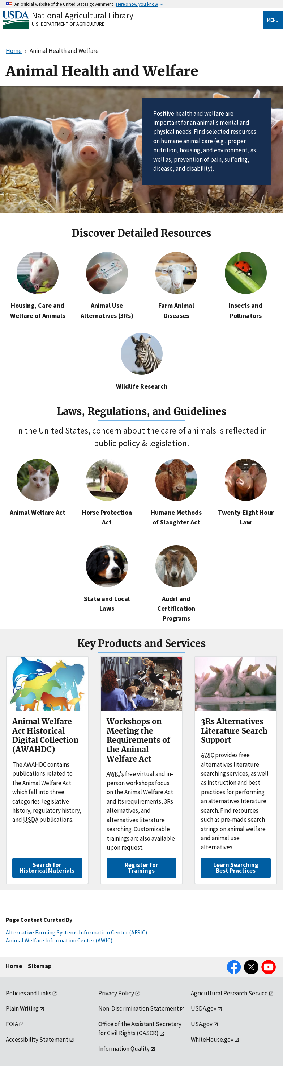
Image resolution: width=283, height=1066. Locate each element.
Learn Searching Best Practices (235, 867)
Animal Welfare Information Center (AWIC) (59, 940)
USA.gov (202, 1024)
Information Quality (124, 1049)
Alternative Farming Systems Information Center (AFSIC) (76, 932)
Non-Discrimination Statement (138, 1008)
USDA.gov (203, 1008)
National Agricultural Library (82, 15)
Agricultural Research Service (229, 993)
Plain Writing (22, 1008)
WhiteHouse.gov (212, 1040)
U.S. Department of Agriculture (68, 24)
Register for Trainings (141, 867)
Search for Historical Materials (47, 867)
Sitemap (40, 966)
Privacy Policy (116, 993)
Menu (273, 20)
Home (14, 966)
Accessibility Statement (37, 1040)
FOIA (12, 1024)
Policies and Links (28, 993)
